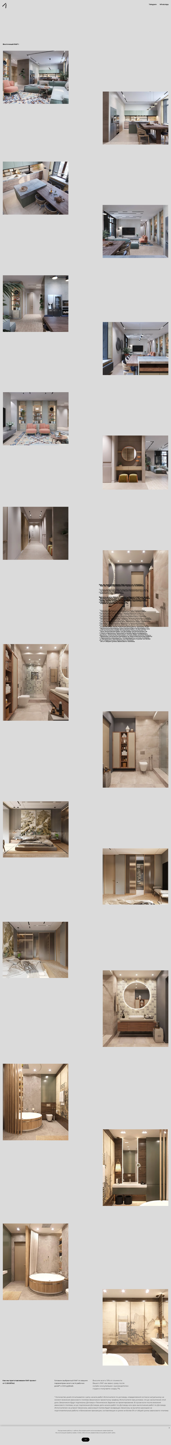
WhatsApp (164, 4)
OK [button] (85, 1440)
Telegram (153, 4)
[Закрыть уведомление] (169, 1428)
